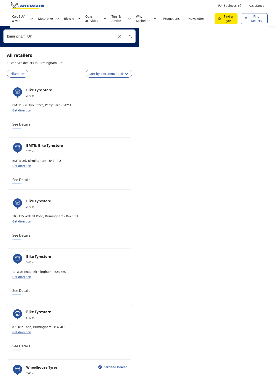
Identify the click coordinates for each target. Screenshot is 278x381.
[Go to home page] (27, 6)
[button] (120, 36)
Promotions (171, 18)
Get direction (21, 110)
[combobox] (69, 36)
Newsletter (196, 18)
